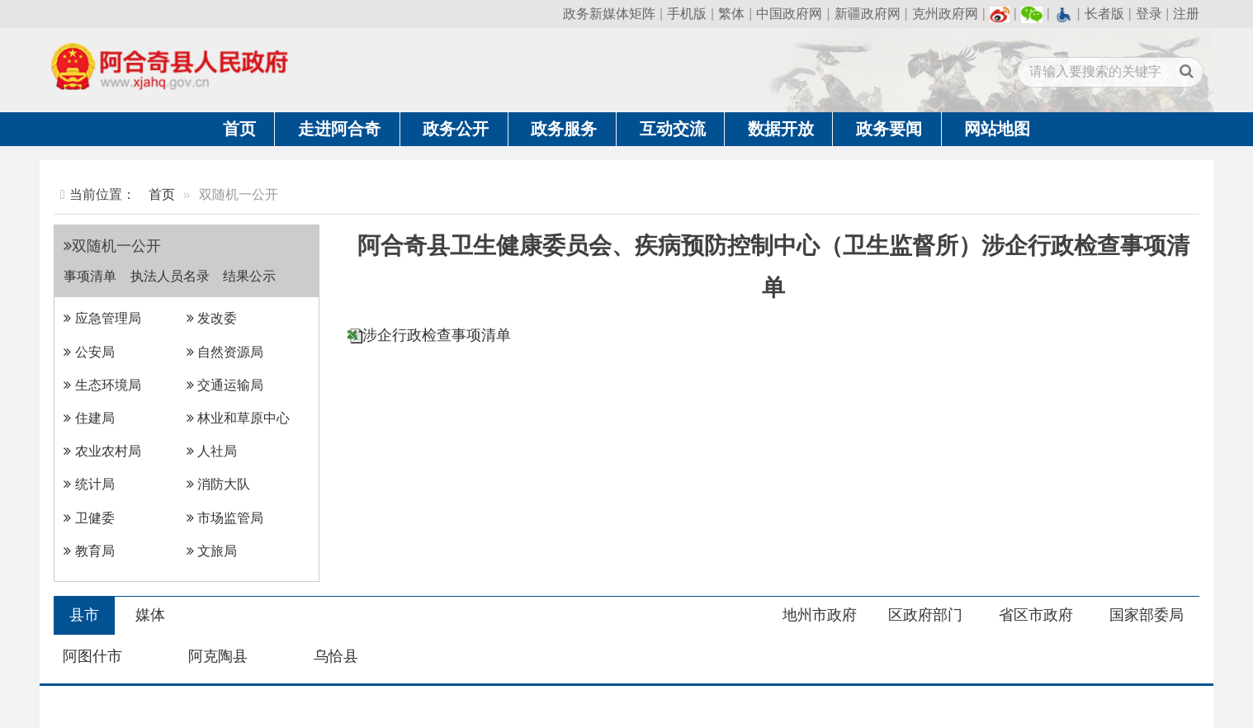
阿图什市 (92, 656)
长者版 (1104, 14)
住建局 (89, 418)
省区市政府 (1036, 615)
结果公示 (249, 276)
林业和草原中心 (238, 418)
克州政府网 (945, 14)
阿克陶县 (218, 656)
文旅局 (212, 551)
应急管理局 (102, 318)
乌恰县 (336, 656)
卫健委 (89, 518)
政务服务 (564, 129)
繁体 (731, 14)
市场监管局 (225, 518)
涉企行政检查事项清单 (436, 335)
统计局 (89, 484)
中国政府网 (789, 14)
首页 (239, 129)
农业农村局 (102, 451)
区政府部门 (925, 615)
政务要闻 (889, 129)
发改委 (212, 318)
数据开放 (781, 129)
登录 (1149, 14)
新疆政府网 (868, 14)
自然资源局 (225, 352)
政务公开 (456, 129)
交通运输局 (225, 385)
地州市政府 (820, 615)
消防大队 (218, 484)
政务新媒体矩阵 (609, 14)
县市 (84, 615)
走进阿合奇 (339, 129)
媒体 (150, 615)
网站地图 (997, 129)
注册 (1186, 14)
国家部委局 (1146, 615)
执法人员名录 (170, 276)
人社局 (212, 451)
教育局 (89, 551)
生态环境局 (102, 385)
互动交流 (673, 129)
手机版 (687, 14)
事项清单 (90, 276)
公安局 (89, 352)
